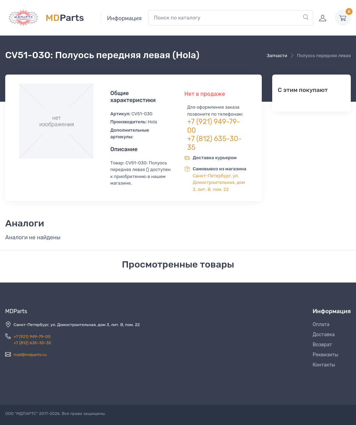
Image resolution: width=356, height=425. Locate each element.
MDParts (16, 311)
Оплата (321, 324)
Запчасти (277, 55)
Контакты (324, 365)
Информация (124, 18)
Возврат (322, 345)
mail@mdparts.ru (30, 354)
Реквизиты (325, 355)
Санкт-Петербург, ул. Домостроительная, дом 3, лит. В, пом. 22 (219, 182)
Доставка (324, 335)
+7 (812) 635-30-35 (32, 342)
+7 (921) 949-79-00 (32, 336)
